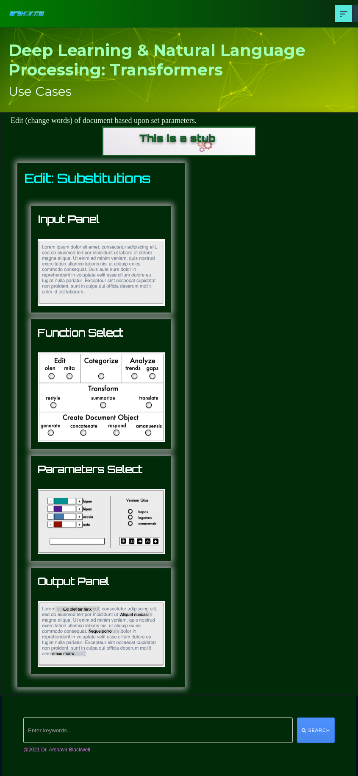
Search (316, 730)
